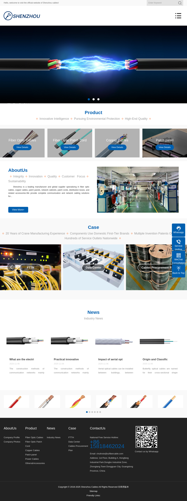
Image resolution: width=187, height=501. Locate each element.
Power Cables (32, 459)
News (51, 428)
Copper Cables (32, 450)
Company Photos (12, 441)
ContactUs (97, 428)
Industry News (93, 318)
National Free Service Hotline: (112, 442)
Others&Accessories (35, 463)
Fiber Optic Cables (34, 437)
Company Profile (12, 437)
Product (31, 428)
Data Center (74, 441)
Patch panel (31, 454)
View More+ (18, 209)
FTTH (71, 437)
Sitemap (93, 491)
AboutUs (10, 428)
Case (72, 428)
